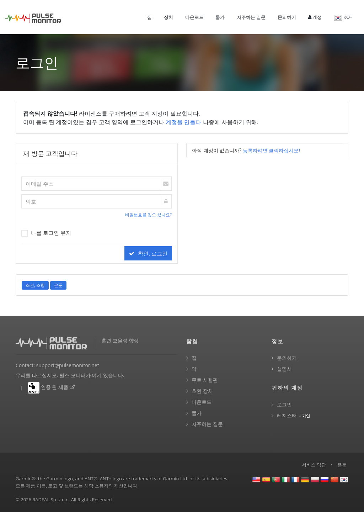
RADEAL (40, 499)
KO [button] (342, 18)
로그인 (284, 404)
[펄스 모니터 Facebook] (21, 388)
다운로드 (194, 17)
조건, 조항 (35, 285)
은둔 (58, 285)
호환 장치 (202, 390)
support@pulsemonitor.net (67, 365)
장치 (168, 17)
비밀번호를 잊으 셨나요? (148, 214)
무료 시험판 (205, 379)
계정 (315, 17)
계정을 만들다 (183, 122)
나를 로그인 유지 (46, 232)
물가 (220, 17)
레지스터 (294, 415)
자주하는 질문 (251, 17)
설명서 (284, 368)
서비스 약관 (314, 464)
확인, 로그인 (148, 253)
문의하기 (287, 17)
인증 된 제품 (58, 387)
